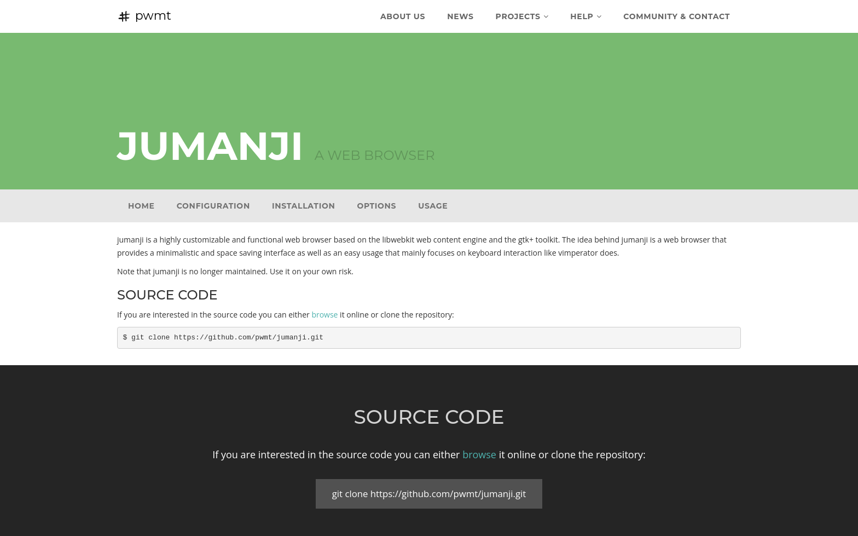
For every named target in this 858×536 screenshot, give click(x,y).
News (460, 16)
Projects (522, 16)
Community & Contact (676, 16)
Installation (303, 206)
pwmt (144, 15)
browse (324, 314)
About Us (402, 16)
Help (585, 16)
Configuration (213, 206)
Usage (433, 206)
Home (141, 206)
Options (376, 206)
